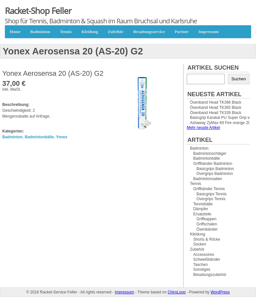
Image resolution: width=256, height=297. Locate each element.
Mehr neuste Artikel (203, 127)
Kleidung (90, 31)
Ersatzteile (202, 214)
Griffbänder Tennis (209, 189)
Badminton (40, 31)
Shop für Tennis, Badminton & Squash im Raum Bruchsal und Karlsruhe (101, 21)
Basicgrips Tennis (211, 194)
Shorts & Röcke (206, 239)
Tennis (66, 31)
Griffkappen (206, 219)
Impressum (208, 31)
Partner (182, 31)
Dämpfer (200, 209)
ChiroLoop (176, 292)
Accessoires (203, 254)
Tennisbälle (203, 204)
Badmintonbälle (39, 137)
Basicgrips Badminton (215, 168)
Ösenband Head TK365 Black (215, 107)
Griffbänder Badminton (212, 163)
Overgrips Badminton (214, 173)
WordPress (220, 292)
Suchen (238, 78)
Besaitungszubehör (210, 274)
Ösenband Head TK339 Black (215, 112)
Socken (199, 244)
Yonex (61, 137)
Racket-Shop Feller (38, 11)
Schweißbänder (206, 259)
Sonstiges (201, 269)
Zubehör (115, 31)
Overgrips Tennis (211, 199)
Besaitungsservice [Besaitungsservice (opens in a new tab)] (149, 31)
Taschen (200, 264)
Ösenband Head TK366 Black (215, 102)
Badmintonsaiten (207, 179)
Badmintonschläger (210, 153)
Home (15, 31)
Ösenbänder (207, 229)
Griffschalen (206, 224)
